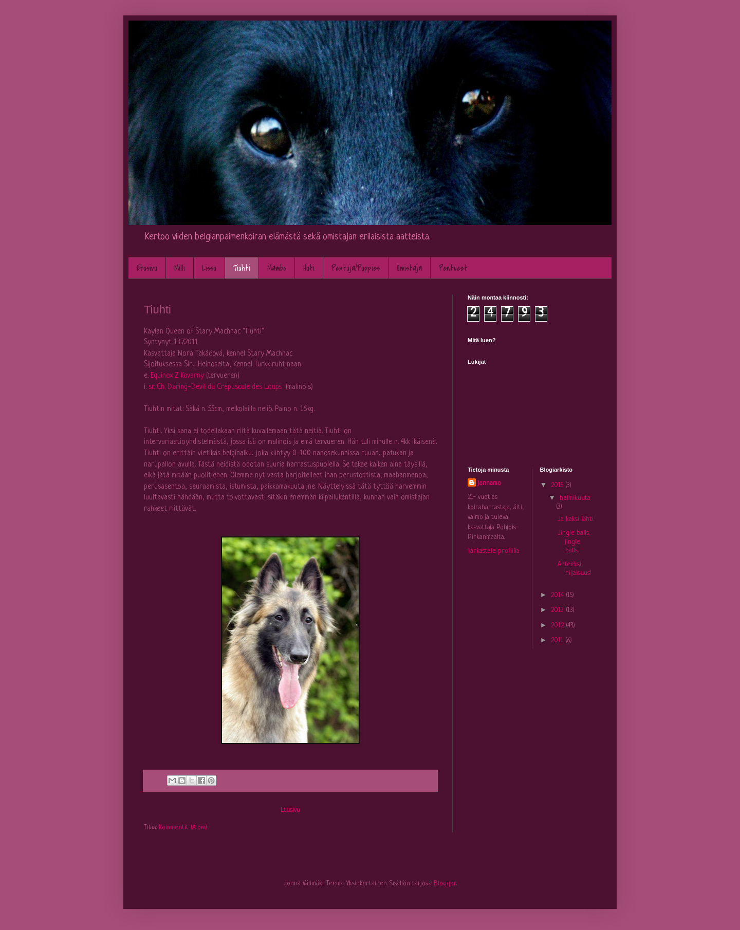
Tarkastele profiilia (494, 551)
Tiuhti (241, 268)
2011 (558, 640)
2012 (558, 625)
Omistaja (409, 268)
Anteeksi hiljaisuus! (574, 569)
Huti (308, 268)
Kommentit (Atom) (183, 827)
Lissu (209, 268)
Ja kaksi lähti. (576, 519)
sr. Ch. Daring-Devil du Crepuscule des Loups (215, 387)
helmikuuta (575, 498)
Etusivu (147, 268)
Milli (179, 268)
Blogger (445, 883)
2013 (558, 610)
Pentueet (453, 268)
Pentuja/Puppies (355, 268)
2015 (558, 485)
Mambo (276, 268)
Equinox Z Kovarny (177, 375)
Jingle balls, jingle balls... (574, 541)
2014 (558, 595)
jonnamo (489, 483)
